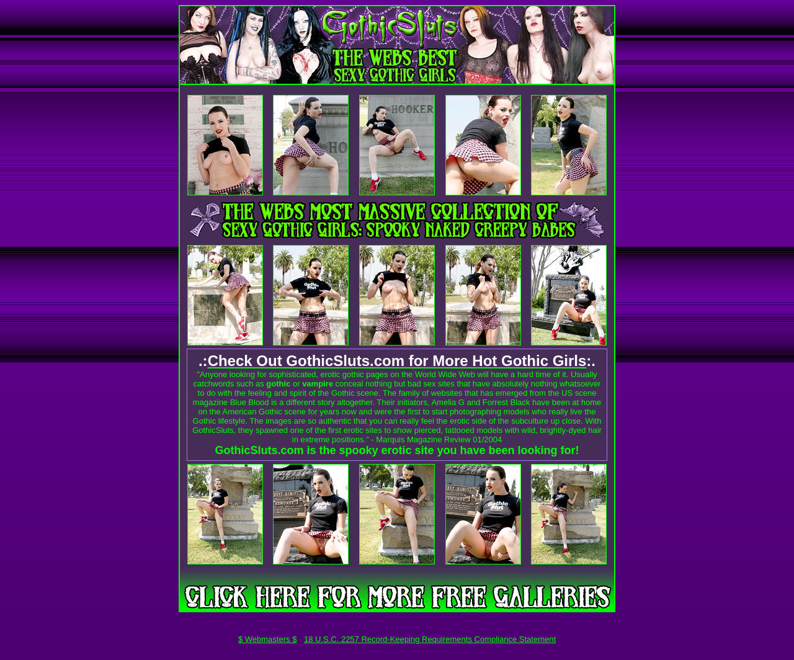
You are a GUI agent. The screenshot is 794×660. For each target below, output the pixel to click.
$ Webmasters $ (267, 639)
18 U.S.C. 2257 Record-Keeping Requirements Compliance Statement (430, 639)
